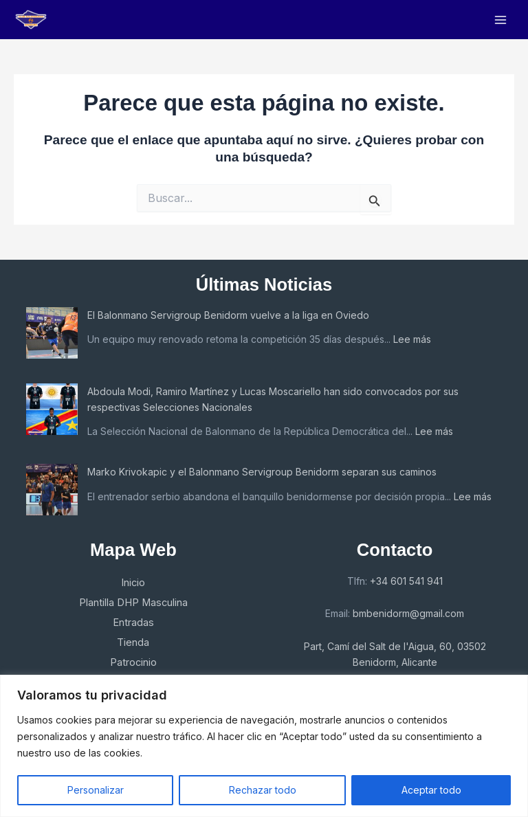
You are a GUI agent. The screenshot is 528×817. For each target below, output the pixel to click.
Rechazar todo (262, 790)
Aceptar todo (431, 790)
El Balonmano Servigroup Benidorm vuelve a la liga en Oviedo (228, 315)
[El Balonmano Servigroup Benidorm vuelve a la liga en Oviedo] (52, 333)
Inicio (133, 583)
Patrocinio (133, 662)
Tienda (133, 642)
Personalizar (95, 790)
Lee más (412, 339)
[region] (264, 746)
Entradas (133, 622)
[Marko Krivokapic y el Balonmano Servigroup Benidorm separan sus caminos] (52, 489)
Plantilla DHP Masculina (133, 602)
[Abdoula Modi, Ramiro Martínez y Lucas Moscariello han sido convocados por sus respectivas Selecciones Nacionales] (52, 409)
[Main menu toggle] (500, 19)
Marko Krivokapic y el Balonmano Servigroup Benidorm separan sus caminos (262, 472)
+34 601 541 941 (406, 581)
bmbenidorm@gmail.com (408, 613)
